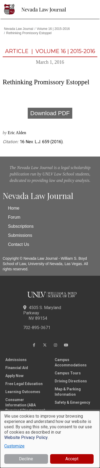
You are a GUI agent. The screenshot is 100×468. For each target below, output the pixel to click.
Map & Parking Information (68, 392)
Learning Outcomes (22, 392)
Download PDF (50, 113)
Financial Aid (16, 368)
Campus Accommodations (71, 362)
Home (13, 208)
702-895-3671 (36, 327)
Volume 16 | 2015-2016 (53, 29)
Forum (14, 217)
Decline (26, 458)
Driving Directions (71, 381)
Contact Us (18, 244)
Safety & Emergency (72, 402)
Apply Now (14, 376)
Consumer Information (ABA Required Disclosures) (25, 405)
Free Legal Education (24, 384)
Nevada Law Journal (43, 9)
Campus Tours (68, 373)
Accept (71, 458)
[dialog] (50, 439)
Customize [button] (14, 446)
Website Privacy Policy (26, 437)
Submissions (20, 235)
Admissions (16, 360)
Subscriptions (21, 226)
